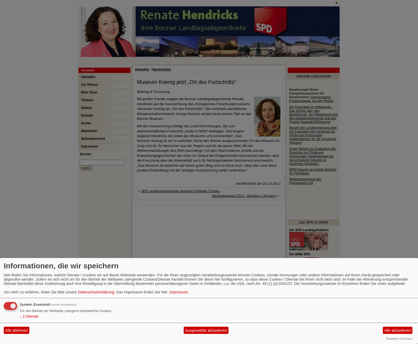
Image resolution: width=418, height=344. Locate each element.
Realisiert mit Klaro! (399, 338)
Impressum (179, 292)
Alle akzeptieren (397, 330)
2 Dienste (29, 316)
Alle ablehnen (16, 330)
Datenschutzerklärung (96, 292)
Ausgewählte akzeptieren (206, 330)
